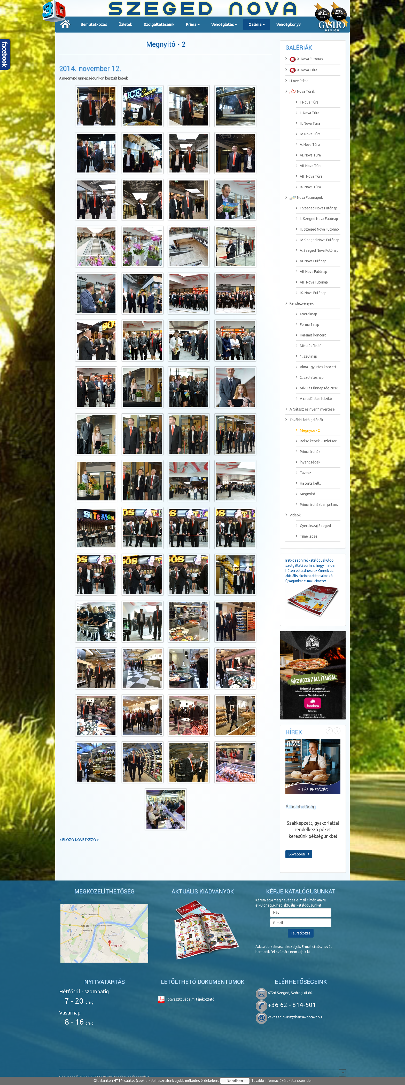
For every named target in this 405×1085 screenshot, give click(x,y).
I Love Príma (296, 81)
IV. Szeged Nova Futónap (317, 240)
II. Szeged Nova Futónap (317, 219)
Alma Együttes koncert (316, 367)
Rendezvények (299, 303)
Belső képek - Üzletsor (316, 441)
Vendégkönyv (288, 24)
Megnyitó (305, 494)
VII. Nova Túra (309, 166)
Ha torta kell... (309, 483)
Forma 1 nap (307, 325)
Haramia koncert (311, 335)
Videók (293, 515)
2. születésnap (310, 377)
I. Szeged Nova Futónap (316, 208)
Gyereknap (306, 314)
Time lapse (306, 536)
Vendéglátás (224, 26)
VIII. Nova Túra (309, 176)
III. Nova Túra (308, 123)
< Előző (66, 840)
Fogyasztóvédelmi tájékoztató (185, 999)
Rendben (235, 1081)
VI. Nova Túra (308, 155)
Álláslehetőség (300, 806)
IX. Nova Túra (308, 187)
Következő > (87, 840)
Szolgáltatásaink (159, 24)
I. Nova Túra (307, 102)
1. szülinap (306, 356)
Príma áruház (308, 452)
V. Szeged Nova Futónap (317, 250)
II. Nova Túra (307, 113)
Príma (193, 26)
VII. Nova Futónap (311, 272)
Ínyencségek (308, 462)
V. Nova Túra (308, 145)
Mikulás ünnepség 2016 (317, 388)
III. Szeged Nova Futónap (317, 229)
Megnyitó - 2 (165, 45)
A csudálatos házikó (314, 399)
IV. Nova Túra (308, 134)
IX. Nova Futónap (311, 293)
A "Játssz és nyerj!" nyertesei (310, 409)
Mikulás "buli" (309, 346)
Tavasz (303, 473)
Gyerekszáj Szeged (313, 526)
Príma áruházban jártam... (317, 504)
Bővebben (299, 854)
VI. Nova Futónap (311, 261)
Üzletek (125, 24)
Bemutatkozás (94, 24)
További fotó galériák (304, 420)
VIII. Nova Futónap (312, 282)
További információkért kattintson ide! (281, 1081)
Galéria (256, 26)
